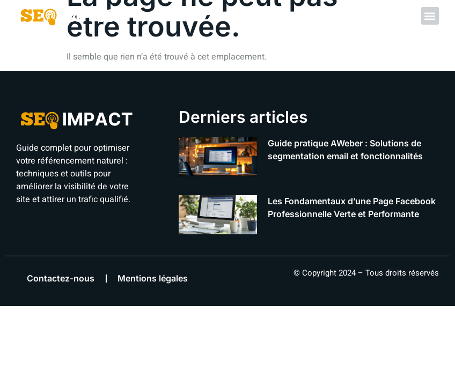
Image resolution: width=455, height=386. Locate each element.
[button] (430, 16)
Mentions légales (153, 278)
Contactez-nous (60, 278)
